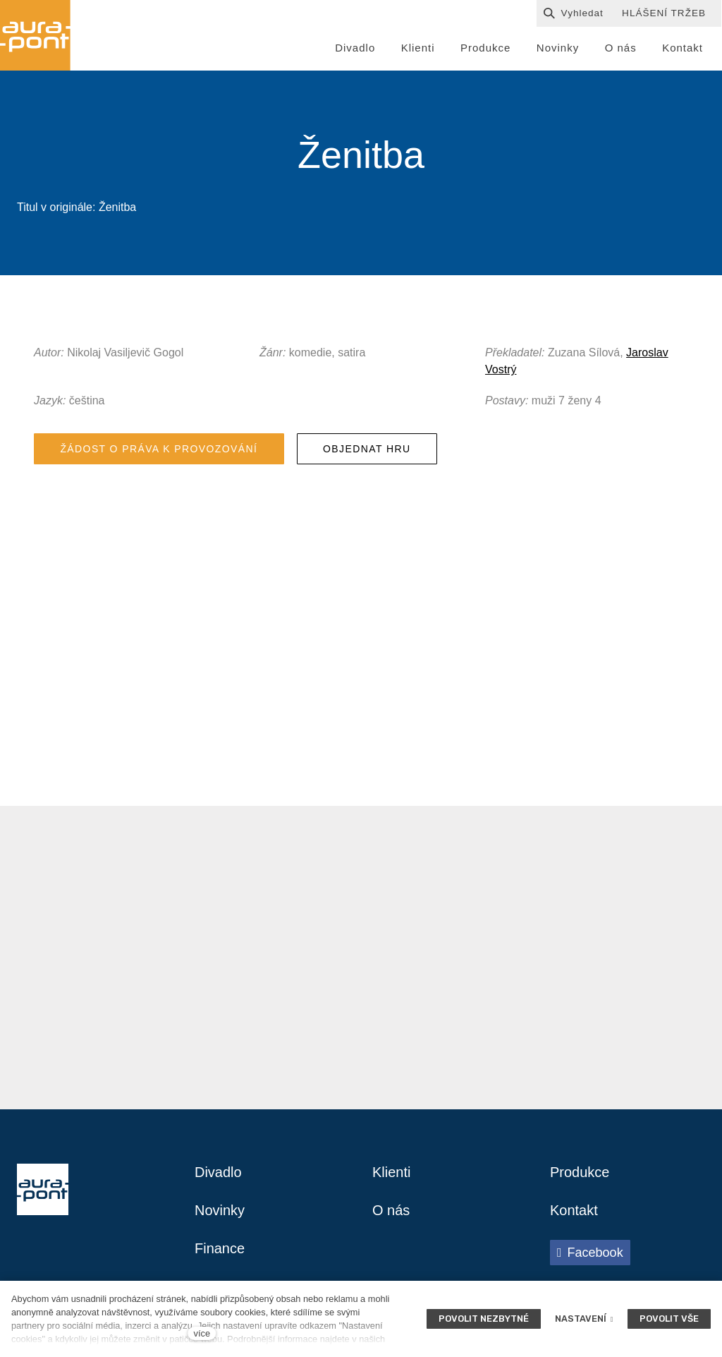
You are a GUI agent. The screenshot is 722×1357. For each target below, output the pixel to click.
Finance (220, 1249)
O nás (391, 1211)
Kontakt (574, 1211)
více (202, 1333)
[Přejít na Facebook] (590, 1252)
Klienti (391, 1173)
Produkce (580, 1173)
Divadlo (218, 1173)
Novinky (220, 1211)
